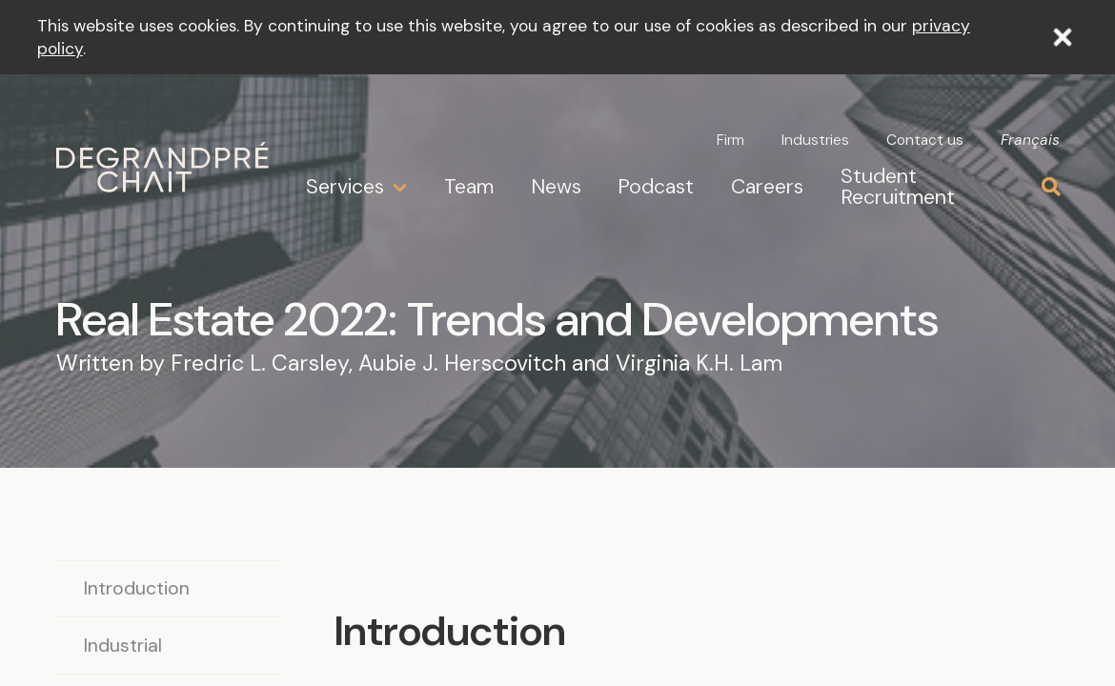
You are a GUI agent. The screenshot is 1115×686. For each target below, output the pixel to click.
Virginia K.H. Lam (699, 363)
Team (469, 186)
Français (1030, 141)
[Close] (1063, 37)
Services (345, 187)
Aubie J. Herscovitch (462, 363)
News (556, 186)
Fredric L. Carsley (260, 363)
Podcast (656, 186)
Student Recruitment (898, 186)
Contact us (924, 140)
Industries (815, 140)
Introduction (137, 588)
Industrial (123, 645)
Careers (767, 186)
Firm (730, 140)
